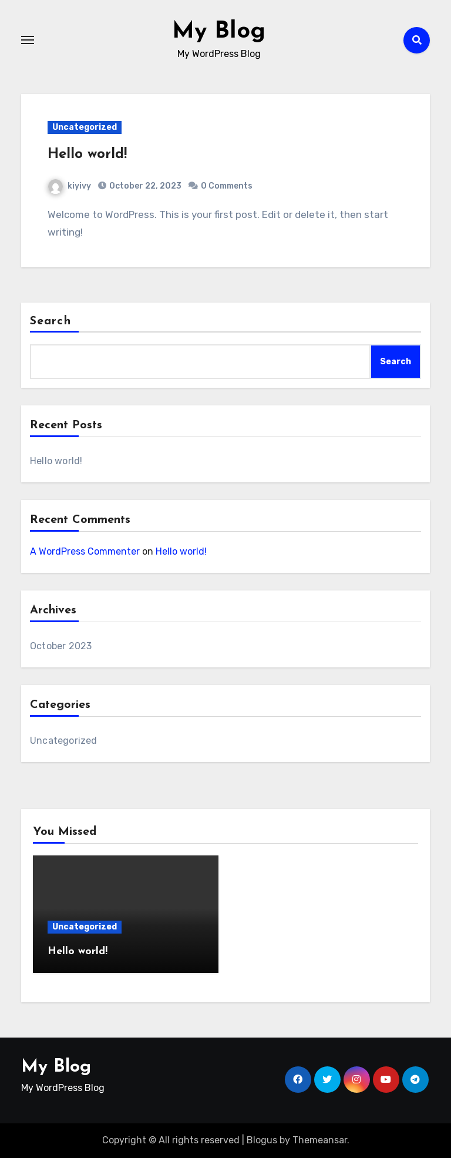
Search (50, 321)
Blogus (262, 1140)
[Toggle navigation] (27, 40)
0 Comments (227, 186)
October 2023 (61, 646)
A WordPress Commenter (85, 551)
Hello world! (87, 154)
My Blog (218, 31)
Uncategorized (84, 127)
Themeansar (319, 1140)
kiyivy (69, 186)
